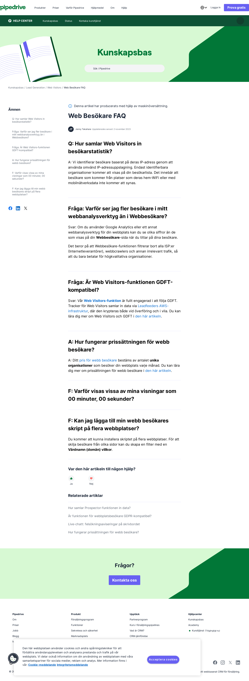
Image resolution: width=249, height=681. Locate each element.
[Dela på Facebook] (10, 208)
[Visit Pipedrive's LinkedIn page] (238, 662)
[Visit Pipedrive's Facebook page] (215, 663)
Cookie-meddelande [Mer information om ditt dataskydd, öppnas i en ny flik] (42, 664)
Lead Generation (35, 87)
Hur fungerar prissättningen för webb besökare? (103, 532)
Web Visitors (54, 87)
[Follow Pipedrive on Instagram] (223, 663)
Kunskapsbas (16, 87)
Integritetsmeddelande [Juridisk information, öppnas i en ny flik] (72, 664)
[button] (13, 658)
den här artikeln (148, 316)
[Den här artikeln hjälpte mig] (71, 478)
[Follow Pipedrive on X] (230, 663)
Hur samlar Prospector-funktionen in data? (99, 508)
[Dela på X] (26, 208)
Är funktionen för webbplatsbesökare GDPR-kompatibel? (109, 516)
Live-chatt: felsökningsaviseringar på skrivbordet (104, 524)
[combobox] (195, 7)
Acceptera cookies (163, 659)
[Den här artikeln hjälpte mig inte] (91, 478)
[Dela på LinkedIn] (18, 208)
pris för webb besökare (98, 360)
